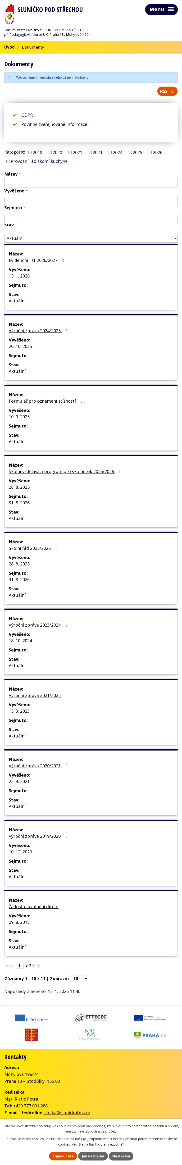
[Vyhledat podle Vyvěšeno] (91, 201)
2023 (97, 152)
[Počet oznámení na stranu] (79, 978)
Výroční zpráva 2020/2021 (39, 766)
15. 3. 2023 (19, 711)
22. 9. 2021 (19, 781)
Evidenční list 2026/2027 (37, 260)
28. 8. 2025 (19, 487)
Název (11, 174)
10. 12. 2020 (20, 852)
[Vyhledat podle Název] (91, 182)
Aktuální (17, 301)
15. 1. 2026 (19, 276)
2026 (157, 152)
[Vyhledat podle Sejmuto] (91, 219)
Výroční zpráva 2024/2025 (39, 330)
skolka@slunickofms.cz (66, 1112)
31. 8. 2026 (19, 502)
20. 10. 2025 (20, 346)
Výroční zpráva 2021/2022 (39, 695)
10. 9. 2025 (19, 416)
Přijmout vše (63, 1156)
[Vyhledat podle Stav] (91, 238)
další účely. (109, 1131)
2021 (77, 152)
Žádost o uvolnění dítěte (34, 906)
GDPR (27, 115)
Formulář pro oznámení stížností (47, 401)
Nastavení (121, 1156)
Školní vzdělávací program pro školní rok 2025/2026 (66, 471)
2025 (137, 152)
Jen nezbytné (93, 1156)
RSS (167, 91)
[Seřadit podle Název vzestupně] (20, 172)
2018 (37, 152)
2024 (117, 152)
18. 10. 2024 (20, 640)
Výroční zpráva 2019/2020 (39, 836)
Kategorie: (14, 152)
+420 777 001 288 (30, 1106)
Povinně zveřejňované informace (54, 124)
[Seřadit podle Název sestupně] (20, 174)
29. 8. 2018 (19, 922)
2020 (57, 152)
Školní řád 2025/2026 (34, 548)
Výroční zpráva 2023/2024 (39, 625)
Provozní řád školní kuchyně (39, 161)
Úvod (9, 47)
